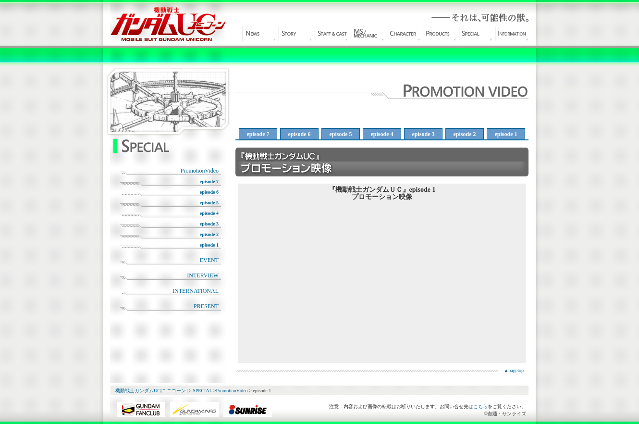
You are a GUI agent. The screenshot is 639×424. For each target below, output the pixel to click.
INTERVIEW (203, 275)
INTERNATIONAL (195, 290)
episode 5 (209, 202)
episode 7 (209, 181)
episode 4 (209, 213)
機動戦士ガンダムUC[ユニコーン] (168, 24)
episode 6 (209, 192)
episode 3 (209, 223)
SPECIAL (475, 33)
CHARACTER (403, 33)
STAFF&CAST (331, 33)
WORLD (295, 33)
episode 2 (209, 234)
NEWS (259, 33)
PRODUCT (439, 33)
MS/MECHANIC (367, 33)
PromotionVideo (200, 170)
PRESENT (206, 306)
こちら (480, 406)
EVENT (209, 260)
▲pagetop (514, 370)
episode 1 (209, 245)
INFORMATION (511, 33)
